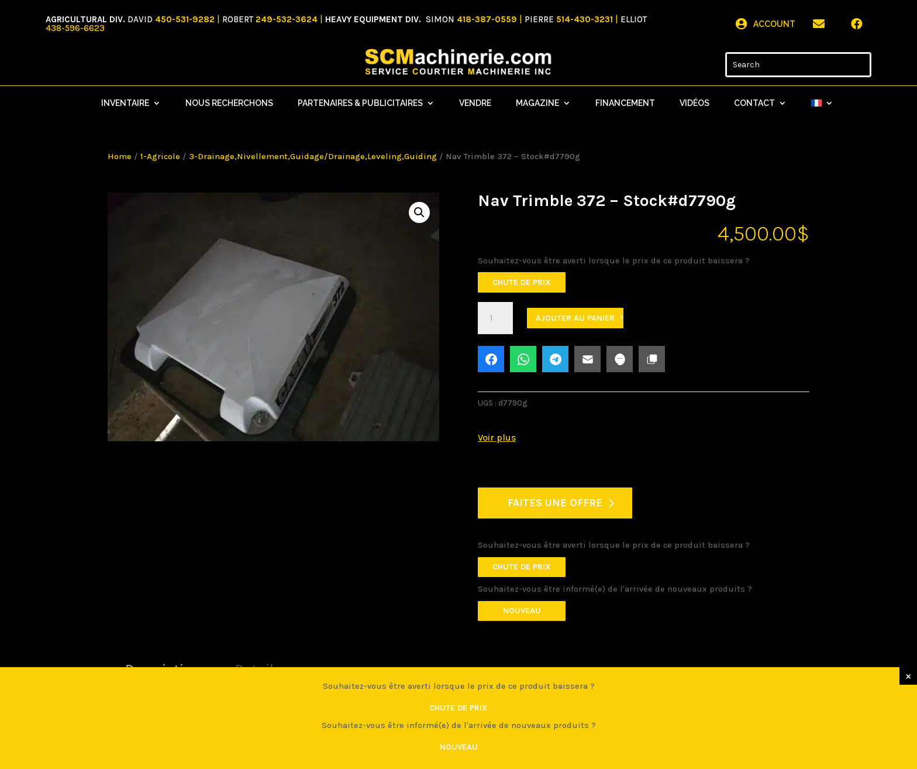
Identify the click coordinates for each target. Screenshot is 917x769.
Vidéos (694, 103)
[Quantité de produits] (495, 318)
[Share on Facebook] (491, 359)
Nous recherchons (229, 103)
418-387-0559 (488, 19)
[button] (419, 212)
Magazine (537, 103)
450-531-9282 (185, 19)
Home (120, 157)
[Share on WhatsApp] (523, 359)
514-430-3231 (585, 19)
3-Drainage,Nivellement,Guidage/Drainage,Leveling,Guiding (313, 157)
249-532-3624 (287, 19)
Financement (625, 103)
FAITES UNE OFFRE (555, 502)
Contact (754, 103)
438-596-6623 (75, 28)
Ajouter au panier (575, 318)
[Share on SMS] (619, 359)
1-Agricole (160, 157)
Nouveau (522, 611)
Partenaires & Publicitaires (360, 103)
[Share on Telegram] (555, 359)
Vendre (475, 103)
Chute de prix (521, 282)
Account (774, 24)
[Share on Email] (587, 359)
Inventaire (125, 103)
